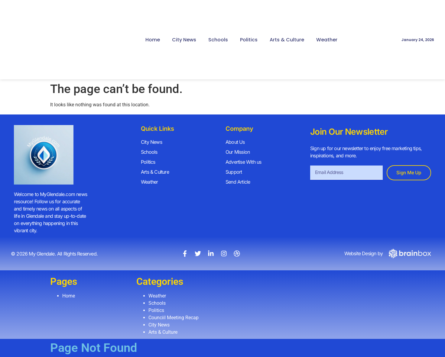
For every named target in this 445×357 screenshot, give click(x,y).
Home (152, 39)
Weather (326, 39)
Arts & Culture (287, 39)
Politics (249, 39)
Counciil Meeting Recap (173, 317)
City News (184, 39)
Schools (218, 39)
